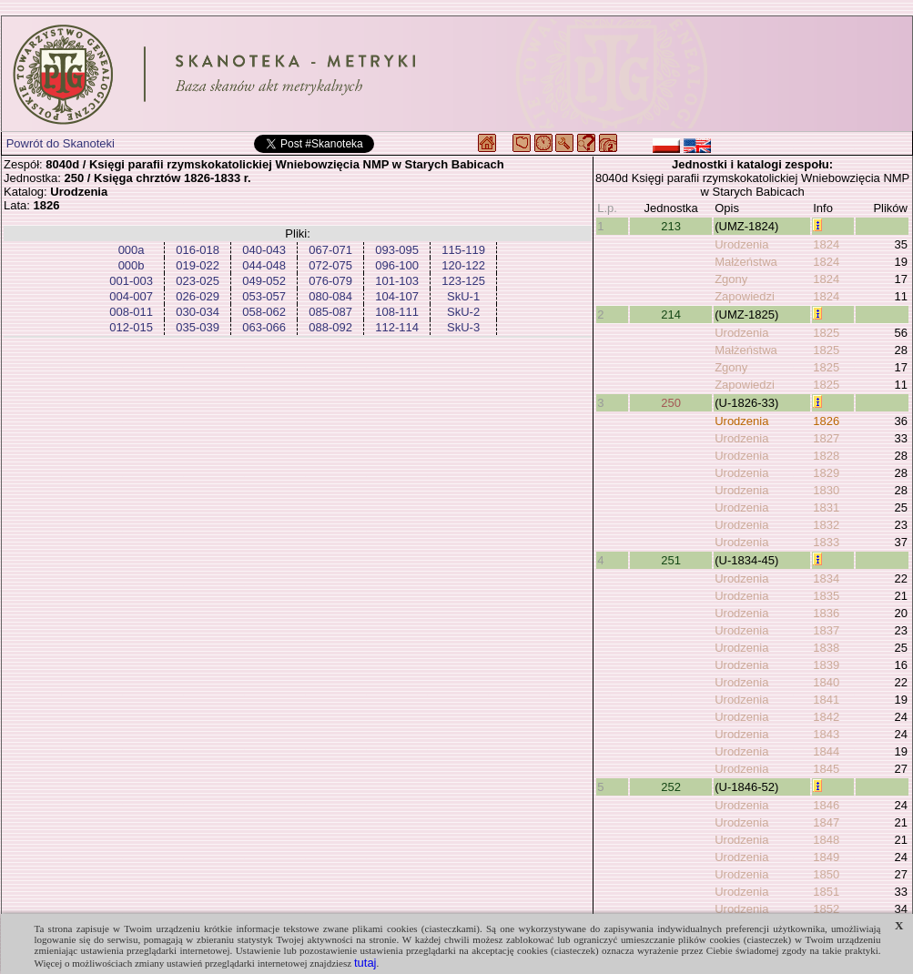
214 (671, 314)
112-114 (397, 327)
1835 (826, 596)
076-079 (330, 281)
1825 (826, 333)
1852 (826, 909)
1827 (826, 438)
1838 (826, 647)
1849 (826, 857)
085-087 (330, 312)
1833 (826, 542)
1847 (826, 822)
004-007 (131, 296)
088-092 (330, 327)
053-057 (264, 296)
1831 (826, 507)
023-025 (197, 281)
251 (671, 560)
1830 (826, 490)
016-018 (197, 250)
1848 (826, 840)
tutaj (365, 962)
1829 (826, 473)
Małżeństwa (746, 262)
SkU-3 (463, 327)
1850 (826, 874)
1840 (826, 682)
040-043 (264, 250)
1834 (826, 578)
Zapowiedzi (745, 296)
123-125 (463, 281)
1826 (826, 421)
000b (131, 265)
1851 (826, 891)
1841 (826, 699)
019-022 (197, 265)
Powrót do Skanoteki (60, 143)
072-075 (330, 265)
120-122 (463, 265)
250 (671, 403)
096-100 (397, 265)
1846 (826, 805)
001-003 (131, 281)
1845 (826, 769)
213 (671, 226)
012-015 (131, 327)
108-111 (397, 312)
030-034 (197, 312)
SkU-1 (463, 296)
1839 (826, 665)
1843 (826, 734)
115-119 (463, 250)
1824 (826, 244)
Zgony (731, 279)
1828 (826, 455)
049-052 (264, 281)
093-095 (397, 250)
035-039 (197, 327)
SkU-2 (463, 312)
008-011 (131, 312)
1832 (826, 525)
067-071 (330, 250)
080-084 (330, 296)
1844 (826, 751)
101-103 (397, 281)
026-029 (197, 296)
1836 (826, 613)
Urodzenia (741, 244)
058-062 (264, 312)
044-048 (264, 265)
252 (671, 787)
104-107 (397, 296)
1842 (826, 717)
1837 (826, 630)
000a (131, 250)
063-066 (264, 327)
